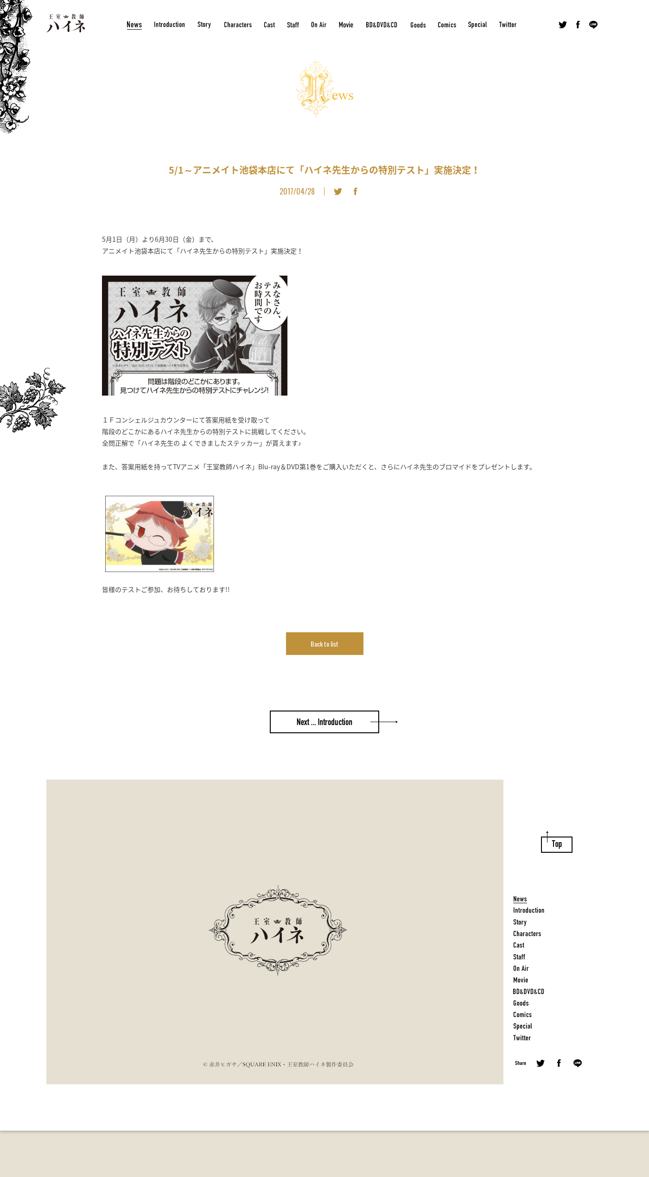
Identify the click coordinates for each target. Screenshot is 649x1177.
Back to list (324, 643)
